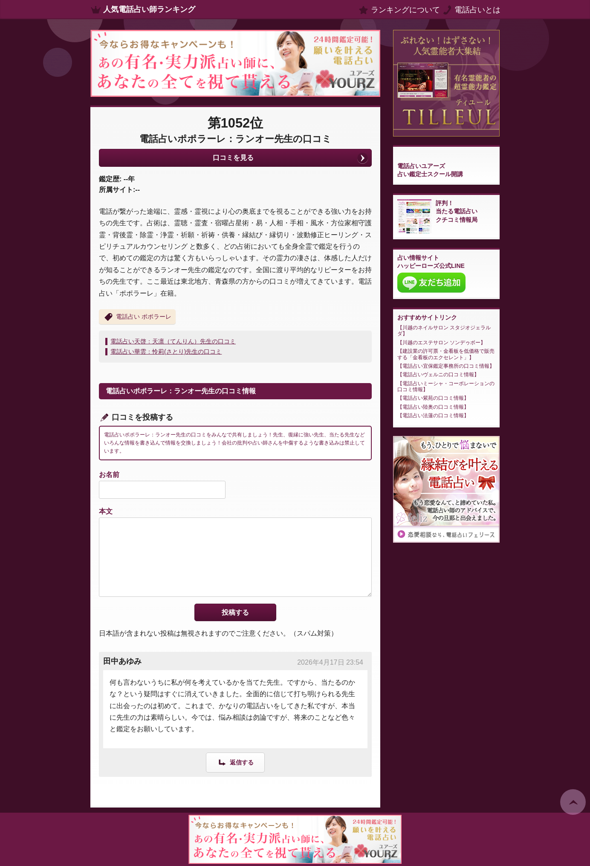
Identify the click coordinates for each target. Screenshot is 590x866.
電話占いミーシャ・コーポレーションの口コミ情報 (446, 386)
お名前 (109, 474)
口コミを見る (233, 157)
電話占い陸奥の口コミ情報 (433, 407)
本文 (106, 511)
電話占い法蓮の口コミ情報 (433, 415)
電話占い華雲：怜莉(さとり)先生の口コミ (166, 351)
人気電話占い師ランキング (149, 9)
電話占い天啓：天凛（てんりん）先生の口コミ (173, 341)
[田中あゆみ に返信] (235, 762)
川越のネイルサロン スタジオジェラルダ (444, 331)
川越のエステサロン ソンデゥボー (441, 343)
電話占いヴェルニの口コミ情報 (438, 375)
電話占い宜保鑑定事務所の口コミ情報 (445, 366)
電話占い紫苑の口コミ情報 (433, 398)
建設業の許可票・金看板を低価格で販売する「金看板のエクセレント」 (446, 354)
